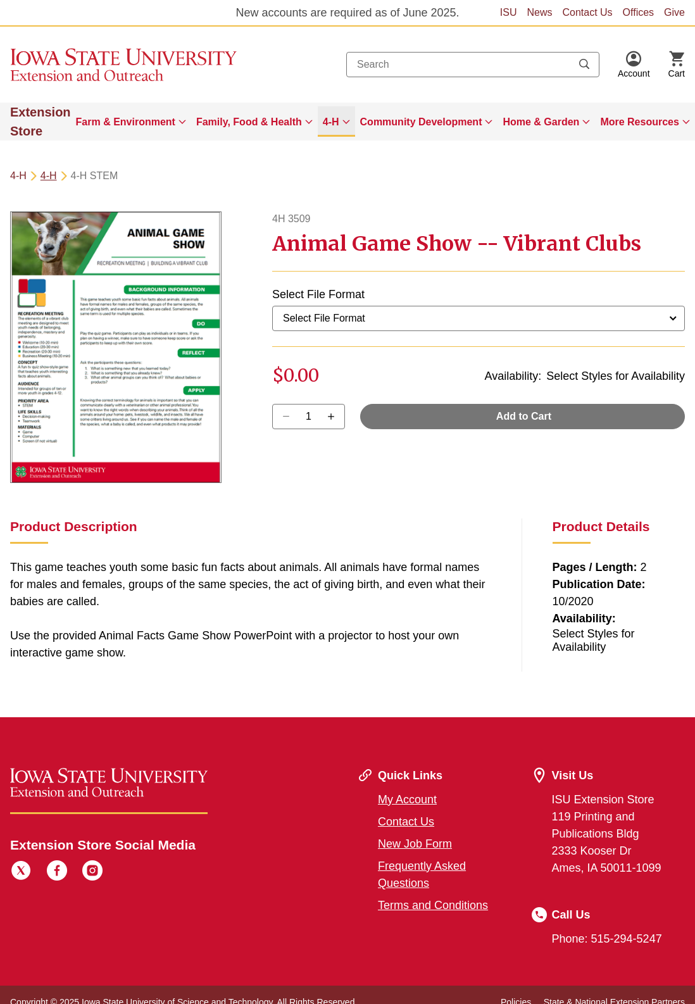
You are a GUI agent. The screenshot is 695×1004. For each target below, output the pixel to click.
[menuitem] (131, 121)
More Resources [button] (639, 121)
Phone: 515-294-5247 (607, 938)
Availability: (513, 376)
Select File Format (318, 294)
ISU (508, 12)
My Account (407, 799)
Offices (638, 12)
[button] (634, 64)
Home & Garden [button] (541, 121)
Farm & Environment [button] (125, 121)
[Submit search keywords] (584, 64)
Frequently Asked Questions (422, 874)
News (539, 12)
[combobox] (472, 64)
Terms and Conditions (433, 905)
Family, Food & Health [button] (249, 121)
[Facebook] (57, 872)
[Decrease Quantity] (335, 417)
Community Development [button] (421, 121)
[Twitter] (21, 872)
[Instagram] (92, 872)
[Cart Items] (676, 64)
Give (674, 12)
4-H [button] (331, 121)
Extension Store (40, 121)
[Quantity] (308, 417)
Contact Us (587, 12)
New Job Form (415, 844)
